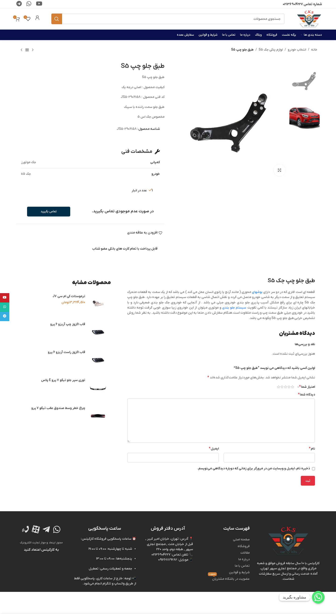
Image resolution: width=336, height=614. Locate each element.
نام (312, 448)
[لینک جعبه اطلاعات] (37, 18)
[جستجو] (167, 19)
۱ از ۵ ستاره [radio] (292, 386)
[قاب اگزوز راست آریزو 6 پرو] (98, 360)
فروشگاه (244, 546)
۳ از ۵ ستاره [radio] (285, 386)
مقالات (245, 553)
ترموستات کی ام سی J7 (68, 296)
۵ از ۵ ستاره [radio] (278, 386)
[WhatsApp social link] (4, 307)
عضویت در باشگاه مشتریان (229, 578)
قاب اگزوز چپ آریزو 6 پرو (67, 324)
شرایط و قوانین (239, 572)
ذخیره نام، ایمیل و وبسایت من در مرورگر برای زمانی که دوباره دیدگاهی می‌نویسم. (253, 468)
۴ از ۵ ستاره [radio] (282, 386)
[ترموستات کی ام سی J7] (98, 304)
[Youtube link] (4, 297)
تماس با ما (242, 566)
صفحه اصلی (241, 539)
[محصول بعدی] (21, 50)
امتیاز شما (307, 387)
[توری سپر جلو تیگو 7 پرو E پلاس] (98, 388)
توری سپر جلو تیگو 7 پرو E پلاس (63, 380)
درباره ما (244, 559)
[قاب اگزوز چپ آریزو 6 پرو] (98, 332)
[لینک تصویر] (288, 541)
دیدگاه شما (306, 394)
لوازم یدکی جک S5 (271, 50)
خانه (314, 50)
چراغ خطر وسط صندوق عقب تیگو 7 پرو (58, 408)
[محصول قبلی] (32, 50)
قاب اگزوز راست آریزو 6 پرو (66, 352)
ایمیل (214, 448)
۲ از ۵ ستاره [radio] (289, 386)
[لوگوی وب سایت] (309, 19)
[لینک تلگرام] (4, 316)
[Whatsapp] (318, 597)
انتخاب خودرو (297, 50)
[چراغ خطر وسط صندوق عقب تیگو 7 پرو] (98, 416)
